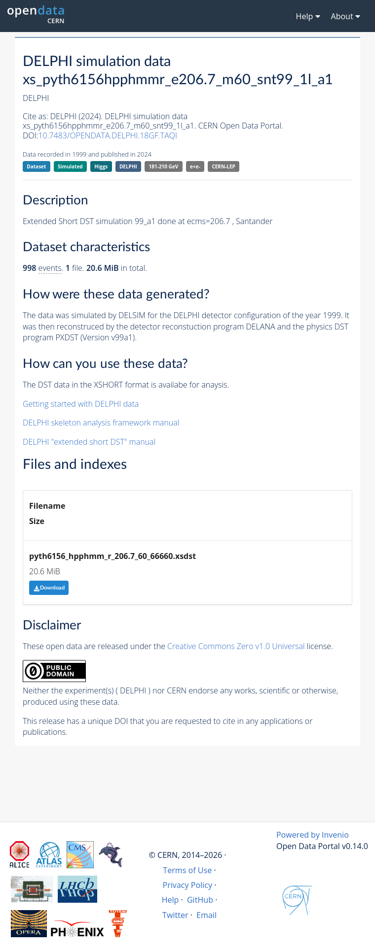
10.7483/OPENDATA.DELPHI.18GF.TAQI (107, 135)
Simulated (70, 166)
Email (206, 915)
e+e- (195, 166)
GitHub (200, 899)
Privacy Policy (188, 885)
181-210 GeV (164, 166)
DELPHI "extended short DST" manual (89, 441)
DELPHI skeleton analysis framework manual (101, 422)
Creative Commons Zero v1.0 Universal (236, 646)
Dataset (36, 166)
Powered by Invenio (312, 834)
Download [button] (49, 587)
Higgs (101, 166)
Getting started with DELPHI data (81, 403)
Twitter (175, 915)
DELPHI (128, 166)
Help (170, 899)
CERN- (223, 166)
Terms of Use (187, 870)
